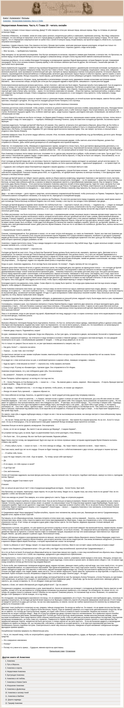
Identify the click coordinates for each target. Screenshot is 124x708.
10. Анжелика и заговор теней (17, 693)
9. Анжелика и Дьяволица (15, 689)
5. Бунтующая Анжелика (14, 675)
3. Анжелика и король (13, 668)
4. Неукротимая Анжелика (15, 671)
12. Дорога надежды (13, 700)
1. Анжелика (10, 661)
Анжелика (7, 21)
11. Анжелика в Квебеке (14, 696)
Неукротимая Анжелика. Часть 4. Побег (27, 21)
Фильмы (25, 18)
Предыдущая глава (56, 651)
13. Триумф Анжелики (13, 703)
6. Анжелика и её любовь (15, 679)
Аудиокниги (15, 18)
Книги (5, 18)
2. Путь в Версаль (12, 664)
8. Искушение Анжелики (14, 686)
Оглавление (70, 651)
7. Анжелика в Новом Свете (16, 682)
